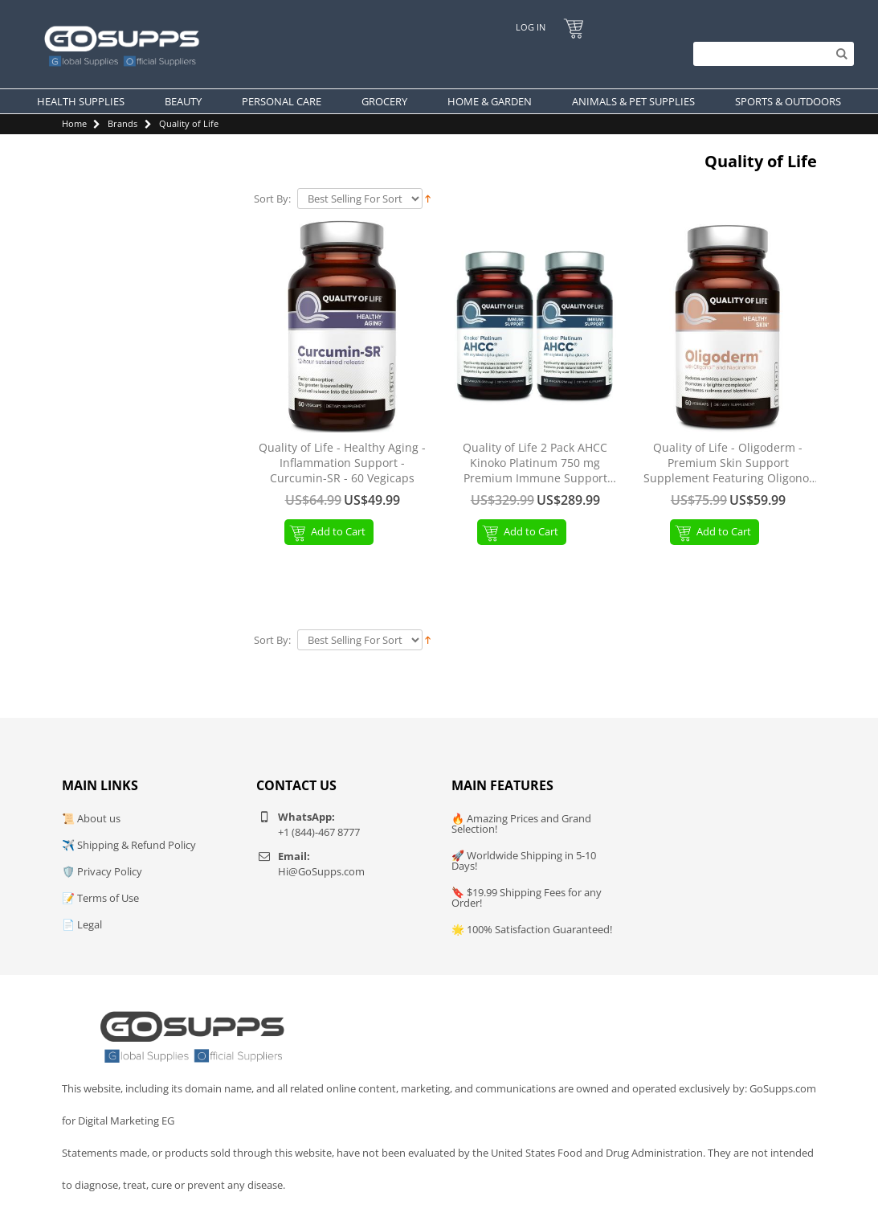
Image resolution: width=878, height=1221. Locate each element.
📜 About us (91, 818)
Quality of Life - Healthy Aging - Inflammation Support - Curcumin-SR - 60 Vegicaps (342, 463)
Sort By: (272, 199)
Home (74, 123)
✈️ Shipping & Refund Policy (129, 845)
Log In (530, 27)
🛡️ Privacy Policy (102, 871)
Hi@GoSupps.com (321, 871)
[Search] (769, 54)
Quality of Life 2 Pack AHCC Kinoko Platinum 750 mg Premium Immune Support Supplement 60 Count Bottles (535, 463)
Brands (122, 123)
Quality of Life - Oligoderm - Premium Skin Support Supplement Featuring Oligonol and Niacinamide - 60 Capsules (727, 463)
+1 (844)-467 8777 (319, 832)
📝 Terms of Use (100, 898)
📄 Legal (82, 924)
